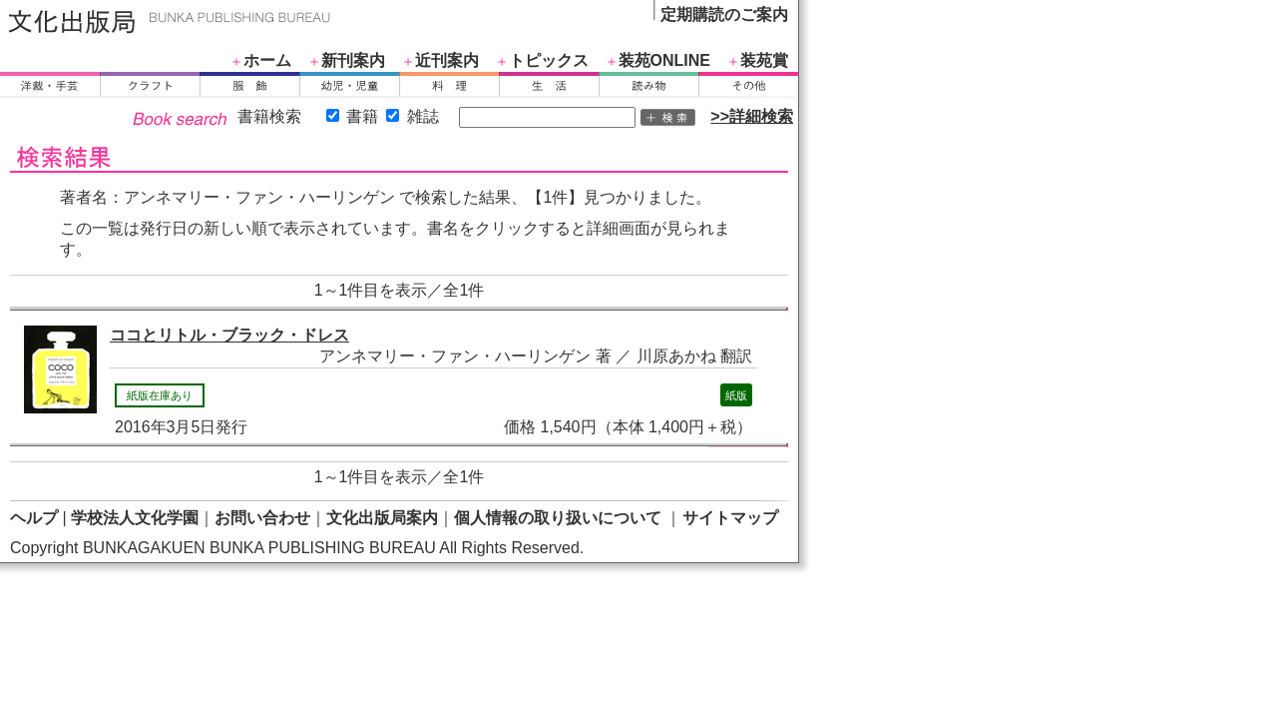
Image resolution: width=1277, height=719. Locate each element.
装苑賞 (764, 60)
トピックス (549, 60)
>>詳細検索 (751, 116)
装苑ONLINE (664, 60)
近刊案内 (447, 60)
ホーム (267, 60)
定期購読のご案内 (724, 14)
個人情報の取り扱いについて (557, 517)
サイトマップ (730, 517)
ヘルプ (34, 517)
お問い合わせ (262, 517)
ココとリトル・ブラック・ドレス (229, 335)
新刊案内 (353, 60)
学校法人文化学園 (135, 517)
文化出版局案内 (382, 517)
